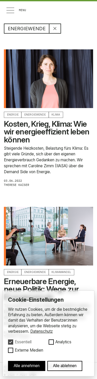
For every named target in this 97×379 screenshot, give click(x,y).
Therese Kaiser (19, 185)
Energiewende (35, 114)
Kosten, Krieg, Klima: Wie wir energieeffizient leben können (46, 131)
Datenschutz (41, 331)
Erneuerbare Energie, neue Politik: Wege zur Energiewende (41, 289)
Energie (13, 114)
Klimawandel (61, 272)
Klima (55, 114)
